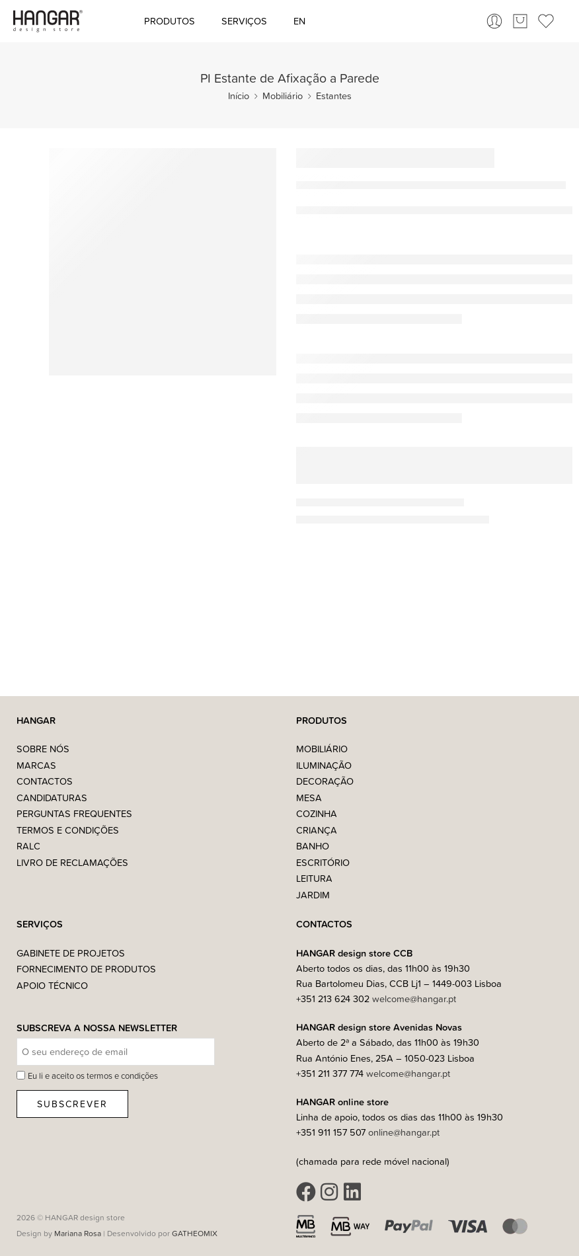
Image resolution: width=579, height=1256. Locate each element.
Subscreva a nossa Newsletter (97, 1028)
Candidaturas (52, 798)
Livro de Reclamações (72, 862)
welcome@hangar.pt (414, 998)
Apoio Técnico (52, 985)
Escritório (323, 862)
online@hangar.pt (404, 1132)
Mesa (309, 798)
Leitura (314, 878)
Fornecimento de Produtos (86, 969)
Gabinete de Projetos (71, 953)
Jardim (313, 895)
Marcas (36, 765)
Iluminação (324, 765)
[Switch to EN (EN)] (299, 21)
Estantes (334, 95)
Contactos (45, 781)
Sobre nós (43, 749)
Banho (312, 846)
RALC (28, 846)
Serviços (244, 21)
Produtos (169, 21)
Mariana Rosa (77, 1233)
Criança (316, 830)
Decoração (325, 781)
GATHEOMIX (194, 1233)
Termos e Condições (68, 830)
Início (238, 95)
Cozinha (316, 813)
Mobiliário (282, 95)
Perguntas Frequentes (74, 813)
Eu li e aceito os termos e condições (93, 1075)
